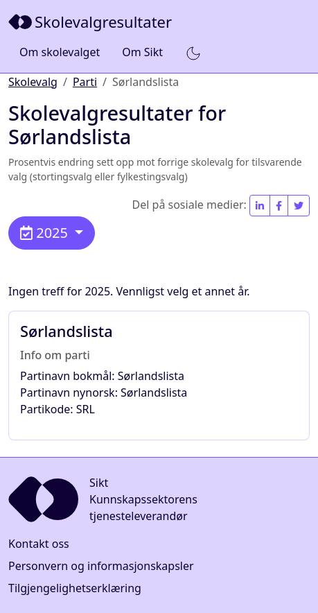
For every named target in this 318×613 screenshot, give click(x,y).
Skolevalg (33, 81)
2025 (45, 232)
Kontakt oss (38, 543)
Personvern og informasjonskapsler (101, 565)
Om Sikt (142, 52)
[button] (193, 52)
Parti (85, 81)
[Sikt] (91, 21)
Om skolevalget (59, 52)
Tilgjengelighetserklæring (74, 588)
